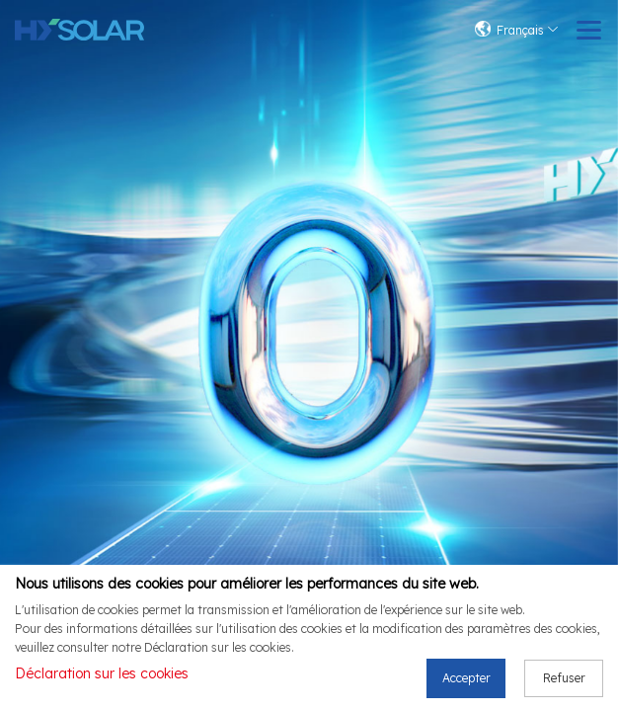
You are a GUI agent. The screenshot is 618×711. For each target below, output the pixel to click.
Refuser (564, 681)
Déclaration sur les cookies (102, 678)
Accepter (466, 681)
